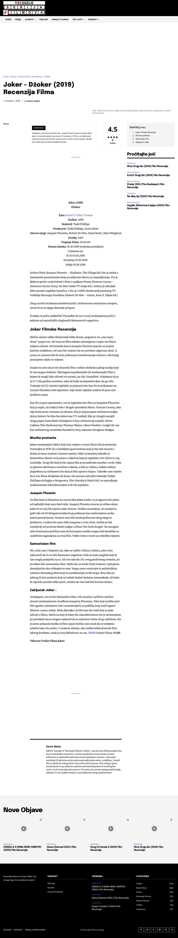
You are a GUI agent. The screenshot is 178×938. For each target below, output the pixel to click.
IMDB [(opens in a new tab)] (92, 632)
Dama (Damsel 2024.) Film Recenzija (110, 898)
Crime (6, 77)
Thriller (48, 77)
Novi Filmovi (37, 77)
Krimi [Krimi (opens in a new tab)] (70, 215)
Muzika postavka (143, 135)
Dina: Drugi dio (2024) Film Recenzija (147, 166)
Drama (14, 77)
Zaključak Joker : (143, 142)
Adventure (131, 163)
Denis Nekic (33, 101)
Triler (79, 215)
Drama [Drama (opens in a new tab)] (88, 215)
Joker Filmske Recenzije (145, 132)
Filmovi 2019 (24, 77)
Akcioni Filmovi (133, 172)
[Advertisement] (89, 43)
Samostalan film (142, 139)
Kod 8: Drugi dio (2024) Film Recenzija (148, 175)
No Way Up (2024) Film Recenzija (145, 196)
